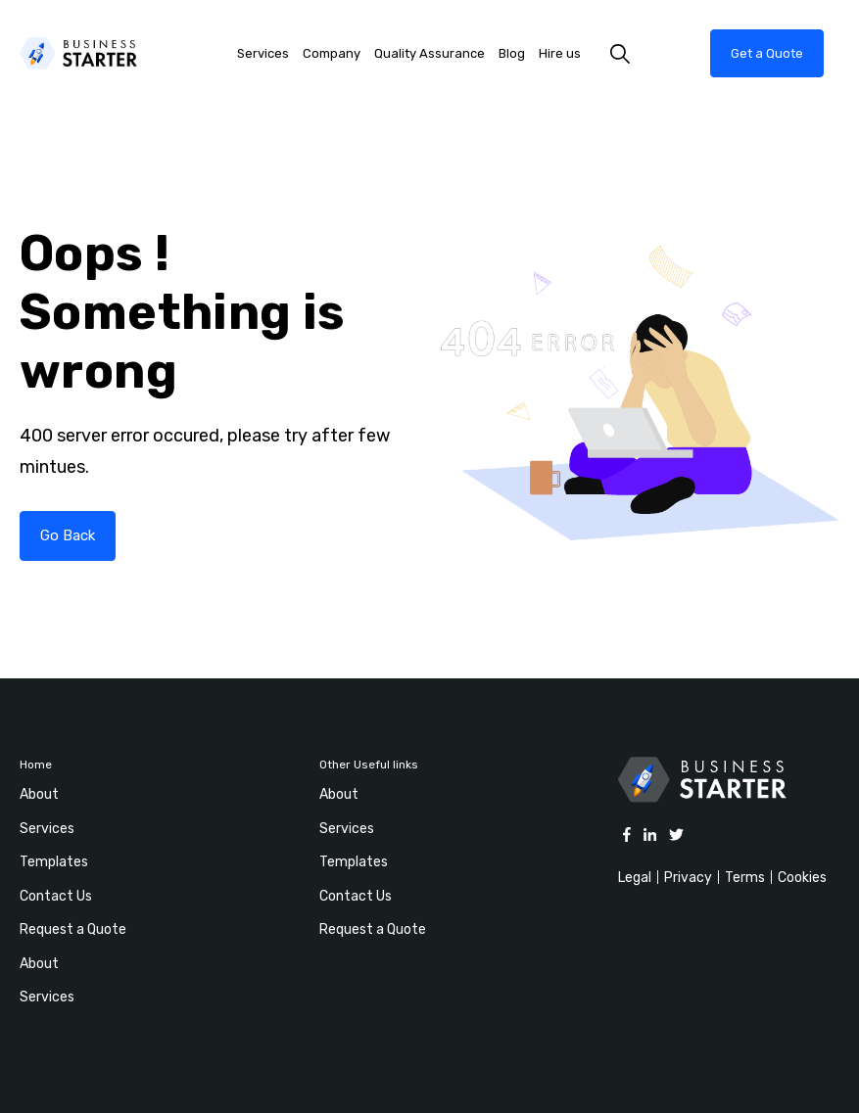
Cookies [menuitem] (802, 877)
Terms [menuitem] (745, 877)
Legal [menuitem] (634, 877)
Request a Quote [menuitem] (73, 929)
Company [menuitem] (331, 53)
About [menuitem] (39, 794)
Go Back (67, 535)
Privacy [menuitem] (688, 877)
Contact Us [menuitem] (56, 896)
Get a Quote (767, 53)
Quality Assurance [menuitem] (429, 53)
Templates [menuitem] (54, 862)
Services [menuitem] (263, 53)
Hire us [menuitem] (560, 53)
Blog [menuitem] (512, 53)
